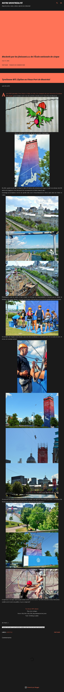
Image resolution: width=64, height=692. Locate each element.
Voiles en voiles (31, 93)
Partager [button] (5, 65)
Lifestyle (9, 632)
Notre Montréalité (12, 3)
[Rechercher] (57, 3)
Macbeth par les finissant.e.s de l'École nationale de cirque (30, 56)
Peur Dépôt (21, 93)
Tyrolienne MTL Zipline (32, 609)
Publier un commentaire (17, 65)
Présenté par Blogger (32, 687)
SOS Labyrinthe (13, 93)
